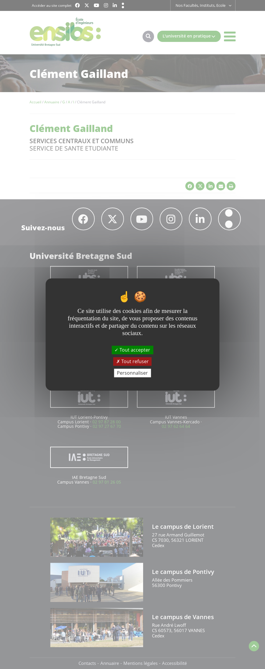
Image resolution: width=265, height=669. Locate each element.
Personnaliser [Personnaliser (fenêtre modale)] (132, 373)
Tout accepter (132, 349)
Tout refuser (132, 361)
